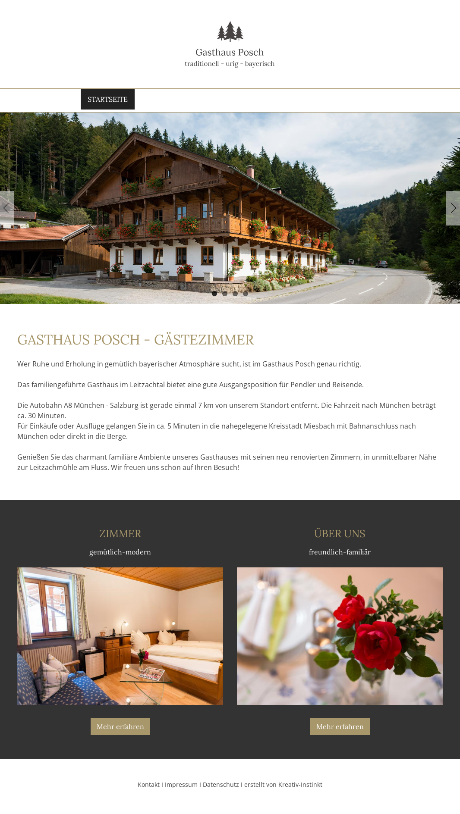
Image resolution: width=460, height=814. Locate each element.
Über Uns (156, 101)
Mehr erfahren (120, 730)
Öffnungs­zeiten (296, 101)
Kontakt (361, 101)
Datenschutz (221, 789)
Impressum (181, 789)
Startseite (102, 101)
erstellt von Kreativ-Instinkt (283, 789)
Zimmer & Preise (219, 101)
